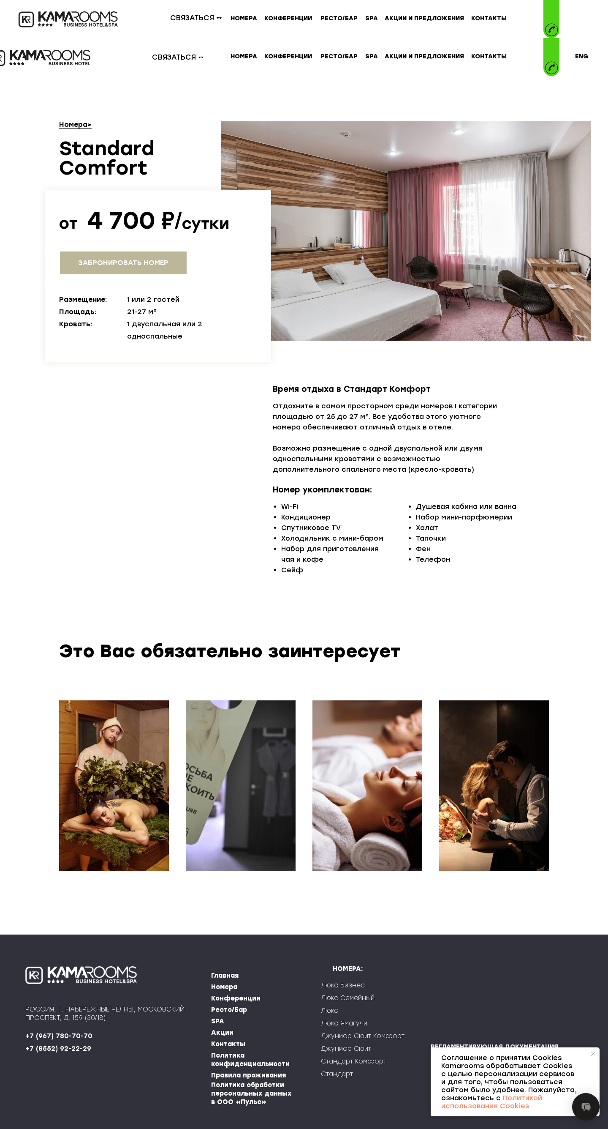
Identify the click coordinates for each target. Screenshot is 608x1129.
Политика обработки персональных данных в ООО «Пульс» (251, 1093)
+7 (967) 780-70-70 (58, 1036)
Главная (225, 975)
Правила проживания (248, 1075)
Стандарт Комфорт (353, 1061)
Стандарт (337, 1074)
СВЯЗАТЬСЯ (192, 18)
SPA (217, 1021)
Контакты (228, 1044)
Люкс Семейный (348, 998)
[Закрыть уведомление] (593, 1054)
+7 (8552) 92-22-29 (58, 1048)
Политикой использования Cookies (491, 1102)
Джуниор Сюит (346, 1048)
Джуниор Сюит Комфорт (362, 1036)
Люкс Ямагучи (344, 1023)
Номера (73, 124)
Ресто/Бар (229, 1010)
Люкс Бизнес (343, 985)
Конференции (236, 998)
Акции (222, 1032)
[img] (551, 50)
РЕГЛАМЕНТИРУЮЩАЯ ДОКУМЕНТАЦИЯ (494, 1046)
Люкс (329, 1010)
